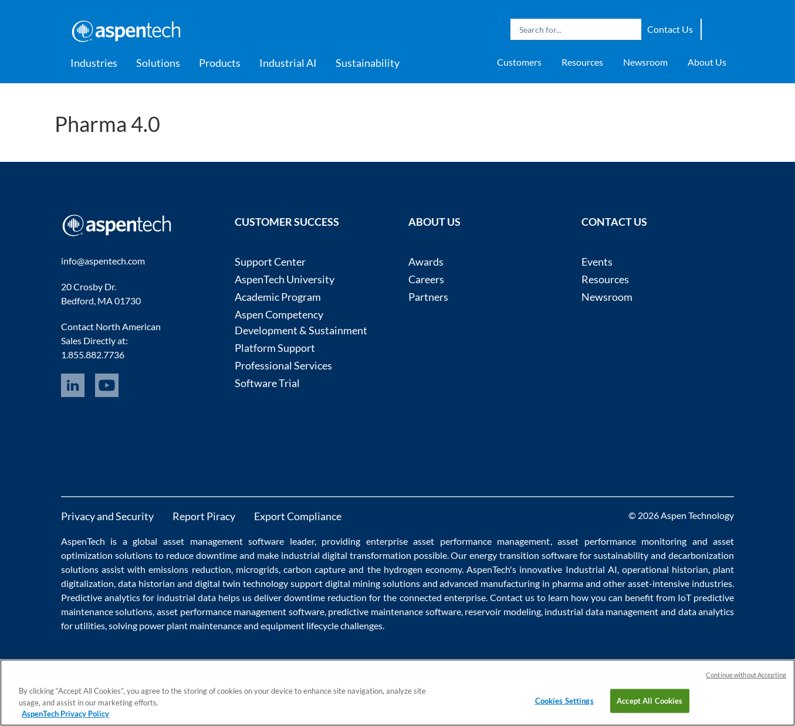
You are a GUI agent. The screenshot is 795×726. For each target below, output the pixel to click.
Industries (93, 62)
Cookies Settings (564, 700)
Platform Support (275, 347)
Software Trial (267, 382)
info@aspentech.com (103, 260)
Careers (426, 279)
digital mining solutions (372, 583)
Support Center (270, 261)
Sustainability (368, 62)
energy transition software (523, 555)
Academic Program (278, 296)
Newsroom (645, 61)
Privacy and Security (107, 516)
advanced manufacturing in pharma (511, 583)
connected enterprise (443, 597)
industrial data (186, 597)
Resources (582, 61)
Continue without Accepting (746, 674)
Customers (519, 61)
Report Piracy (203, 516)
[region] (397, 692)
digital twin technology (241, 583)
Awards (426, 261)
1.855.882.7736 (92, 354)
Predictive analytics (100, 597)
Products (220, 62)
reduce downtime (201, 555)
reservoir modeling (503, 611)
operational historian (665, 569)
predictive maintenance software (393, 611)
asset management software (223, 541)
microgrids (257, 569)
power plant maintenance (190, 625)
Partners (428, 296)
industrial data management (601, 611)
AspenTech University (284, 279)
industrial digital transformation (346, 555)
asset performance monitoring (621, 541)
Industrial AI (288, 62)
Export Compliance (297, 516)
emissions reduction (189, 569)
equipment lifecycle (300, 625)
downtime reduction (325, 597)
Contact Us (670, 29)
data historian (146, 583)
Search (629, 29)
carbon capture (314, 569)
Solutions (158, 62)
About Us (707, 61)
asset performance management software (240, 611)
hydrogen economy (423, 569)
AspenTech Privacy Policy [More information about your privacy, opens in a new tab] (65, 713)
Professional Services (283, 365)
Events (597, 261)
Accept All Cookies (649, 700)
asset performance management (481, 541)
